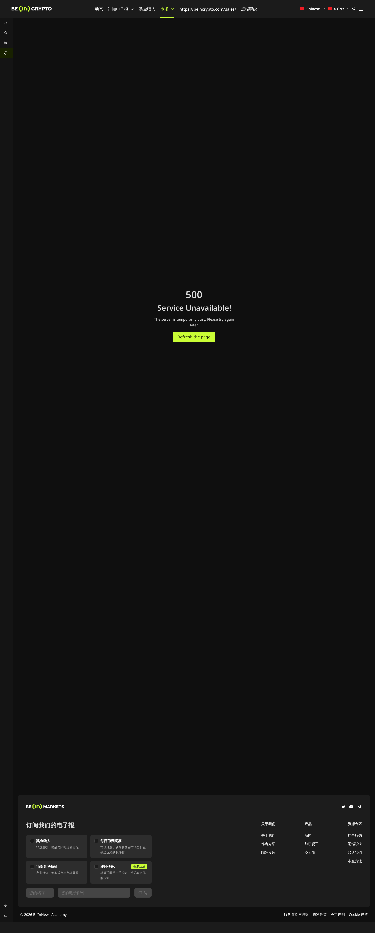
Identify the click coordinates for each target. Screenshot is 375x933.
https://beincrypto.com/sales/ (207, 9)
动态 (99, 9)
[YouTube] (351, 807)
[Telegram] (359, 807)
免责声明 (338, 914)
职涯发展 (268, 852)
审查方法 (355, 861)
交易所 (310, 852)
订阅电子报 (121, 9)
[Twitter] (343, 807)
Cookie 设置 (358, 914)
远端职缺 (249, 9)
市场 (167, 9)
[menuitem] (6, 23)
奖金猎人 (147, 9)
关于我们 (268, 835)
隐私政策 (320, 914)
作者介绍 (268, 843)
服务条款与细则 (296, 914)
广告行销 (355, 835)
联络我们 (355, 852)
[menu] (6, 38)
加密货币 (312, 843)
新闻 (308, 835)
